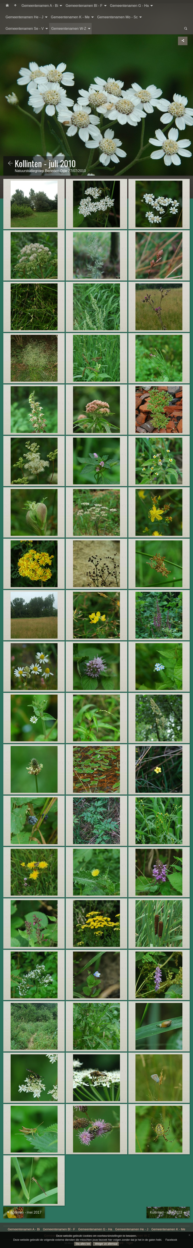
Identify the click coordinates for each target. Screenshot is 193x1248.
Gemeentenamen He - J (24, 17)
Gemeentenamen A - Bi (39, 5)
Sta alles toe (82, 1243)
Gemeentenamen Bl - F (84, 5)
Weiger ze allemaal (105, 1243)
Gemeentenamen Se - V (25, 28)
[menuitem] (7, 5)
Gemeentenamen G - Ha (129, 5)
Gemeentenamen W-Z (68, 28)
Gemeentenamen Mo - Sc (117, 17)
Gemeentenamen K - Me (70, 17)
